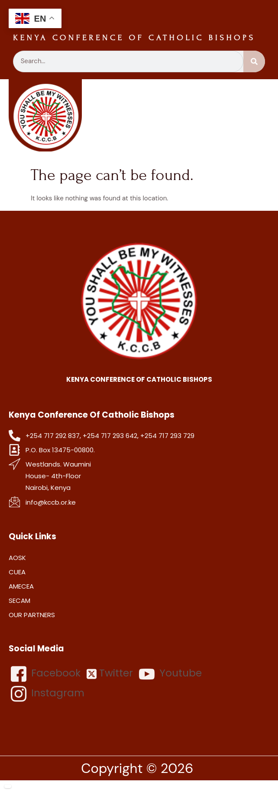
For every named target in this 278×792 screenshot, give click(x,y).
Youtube (170, 674)
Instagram (47, 694)
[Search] (254, 61)
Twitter (110, 673)
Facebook (46, 674)
